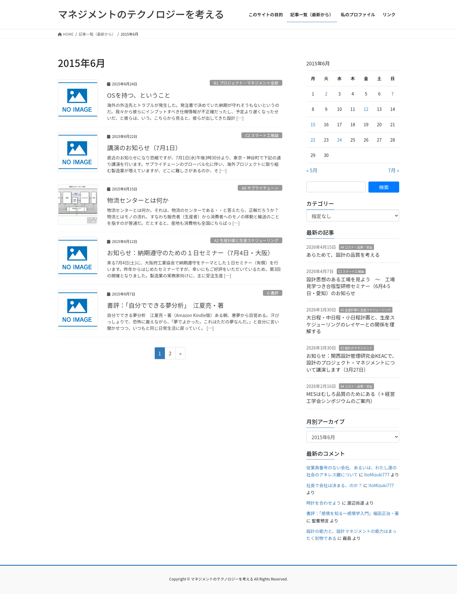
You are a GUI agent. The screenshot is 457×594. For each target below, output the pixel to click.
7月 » (393, 170)
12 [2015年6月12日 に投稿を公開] (366, 109)
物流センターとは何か (138, 200)
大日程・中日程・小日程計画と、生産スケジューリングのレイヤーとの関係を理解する (350, 324)
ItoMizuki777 (377, 474)
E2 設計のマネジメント (356, 348)
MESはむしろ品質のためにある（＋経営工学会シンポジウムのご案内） (350, 397)
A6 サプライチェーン (260, 188)
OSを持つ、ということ (138, 95)
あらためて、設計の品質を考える (343, 254)
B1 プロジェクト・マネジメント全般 (246, 83)
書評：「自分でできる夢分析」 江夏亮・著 (165, 305)
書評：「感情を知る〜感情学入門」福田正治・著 (352, 513)
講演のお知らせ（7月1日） (144, 147)
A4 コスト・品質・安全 (356, 247)
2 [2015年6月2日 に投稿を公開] (326, 94)
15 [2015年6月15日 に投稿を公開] (313, 124)
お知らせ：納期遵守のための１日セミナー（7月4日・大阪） (190, 252)
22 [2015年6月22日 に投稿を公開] (313, 140)
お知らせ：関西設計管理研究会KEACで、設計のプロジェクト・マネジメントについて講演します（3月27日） (351, 362)
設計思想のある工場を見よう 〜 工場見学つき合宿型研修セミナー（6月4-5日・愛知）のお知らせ (350, 286)
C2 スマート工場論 (261, 135)
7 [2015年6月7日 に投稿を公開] (392, 94)
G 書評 (272, 293)
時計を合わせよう (323, 503)
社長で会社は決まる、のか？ (334, 485)
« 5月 (311, 170)
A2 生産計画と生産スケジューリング (246, 240)
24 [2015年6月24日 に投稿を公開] (339, 140)
